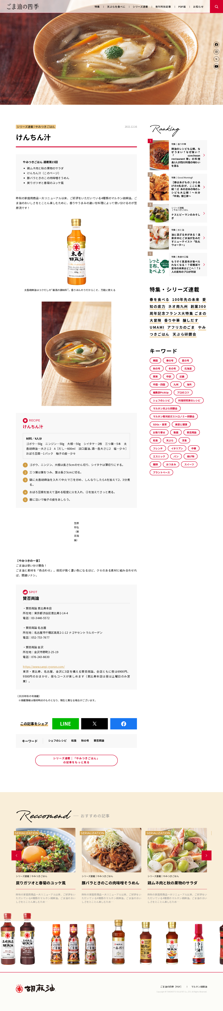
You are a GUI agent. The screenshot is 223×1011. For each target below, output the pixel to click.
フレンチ (158, 448)
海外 (189, 384)
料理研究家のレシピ (189, 400)
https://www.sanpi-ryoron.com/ (44, 666)
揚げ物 (190, 456)
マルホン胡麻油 (36, 988)
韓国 (155, 360)
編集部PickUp (161, 392)
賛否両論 (99, 740)
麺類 (155, 464)
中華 (193, 448)
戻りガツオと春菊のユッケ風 (45, 183)
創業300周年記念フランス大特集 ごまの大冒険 (178, 313)
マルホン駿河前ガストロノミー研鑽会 (173, 416)
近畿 (181, 376)
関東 (155, 376)
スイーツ (189, 464)
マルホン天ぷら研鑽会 (165, 408)
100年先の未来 (186, 299)
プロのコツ (183, 392)
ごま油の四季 (23, 6)
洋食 (184, 440)
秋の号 (85, 740)
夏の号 (185, 360)
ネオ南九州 (178, 306)
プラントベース (161, 472)
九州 (176, 384)
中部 (168, 376)
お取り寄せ (159, 432)
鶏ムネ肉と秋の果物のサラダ (45, 168)
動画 (176, 432)
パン (176, 456)
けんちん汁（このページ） (44, 173)
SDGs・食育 (160, 424)
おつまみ (171, 464)
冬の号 (172, 368)
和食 (73, 740)
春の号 (170, 360)
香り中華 (172, 320)
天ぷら (170, 440)
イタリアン (177, 448)
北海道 (188, 368)
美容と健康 (181, 424)
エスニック (159, 456)
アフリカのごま (181, 327)
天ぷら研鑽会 (184, 334)
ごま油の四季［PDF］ (171, 986)
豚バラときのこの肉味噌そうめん (48, 178)
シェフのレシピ (57, 740)
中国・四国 (159, 384)
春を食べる (160, 299)
